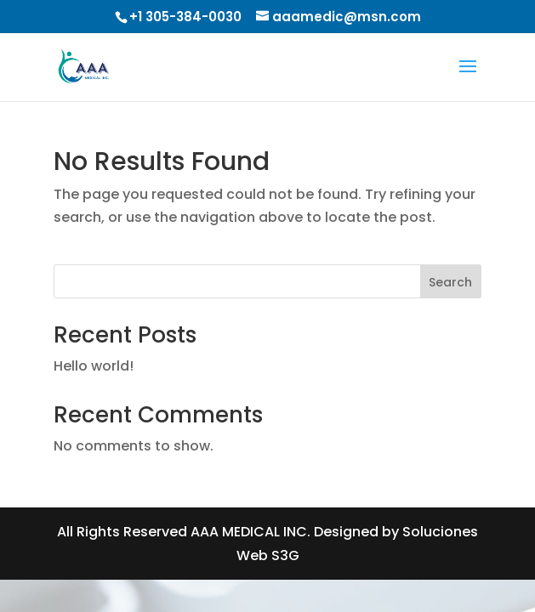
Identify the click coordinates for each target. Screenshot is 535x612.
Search (450, 282)
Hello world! (94, 366)
